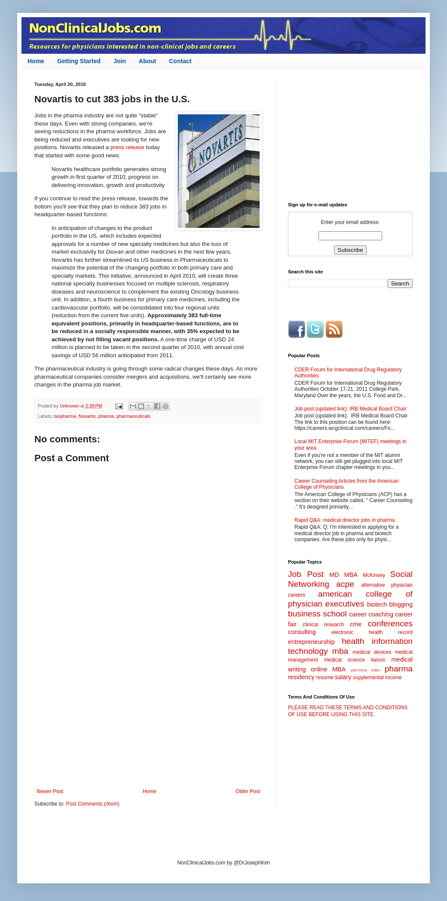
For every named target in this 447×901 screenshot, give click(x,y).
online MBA (328, 669)
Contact (180, 61)
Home (36, 61)
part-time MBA (365, 670)
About (147, 61)
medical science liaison (355, 660)
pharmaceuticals (133, 416)
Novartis (87, 416)
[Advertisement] (148, 717)
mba (340, 651)
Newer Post (50, 791)
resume (325, 677)
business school (317, 613)
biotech (377, 604)
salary (343, 677)
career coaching (371, 614)
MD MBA (343, 574)
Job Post (306, 574)
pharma (106, 416)
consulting (302, 631)
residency (301, 677)
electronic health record (372, 632)
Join (119, 61)
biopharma (65, 416)
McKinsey (374, 575)
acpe (345, 583)
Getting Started (79, 61)
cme (355, 624)
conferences (390, 623)
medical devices (371, 652)
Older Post (248, 791)
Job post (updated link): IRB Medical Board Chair (350, 409)
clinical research (323, 625)
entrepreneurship (311, 641)
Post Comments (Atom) (92, 804)
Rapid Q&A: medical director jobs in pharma (344, 520)
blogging (401, 604)
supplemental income (377, 677)
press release (127, 147)
